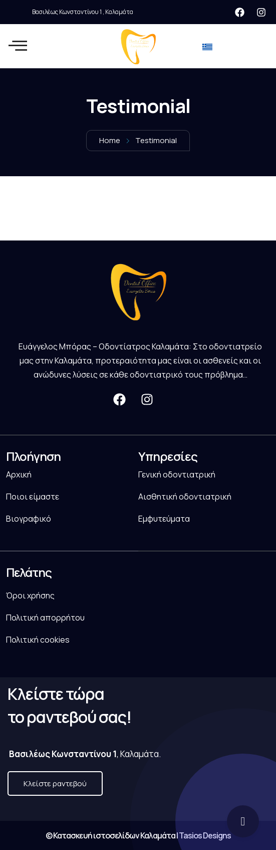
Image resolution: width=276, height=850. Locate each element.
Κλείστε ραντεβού (55, 783)
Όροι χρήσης (30, 595)
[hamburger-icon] (16, 46)
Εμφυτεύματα (164, 518)
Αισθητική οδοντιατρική (184, 496)
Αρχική (19, 474)
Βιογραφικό (28, 518)
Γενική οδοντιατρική (176, 474)
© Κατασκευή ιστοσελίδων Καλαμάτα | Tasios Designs (138, 835)
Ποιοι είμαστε (32, 496)
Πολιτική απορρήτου (45, 617)
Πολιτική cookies (38, 639)
